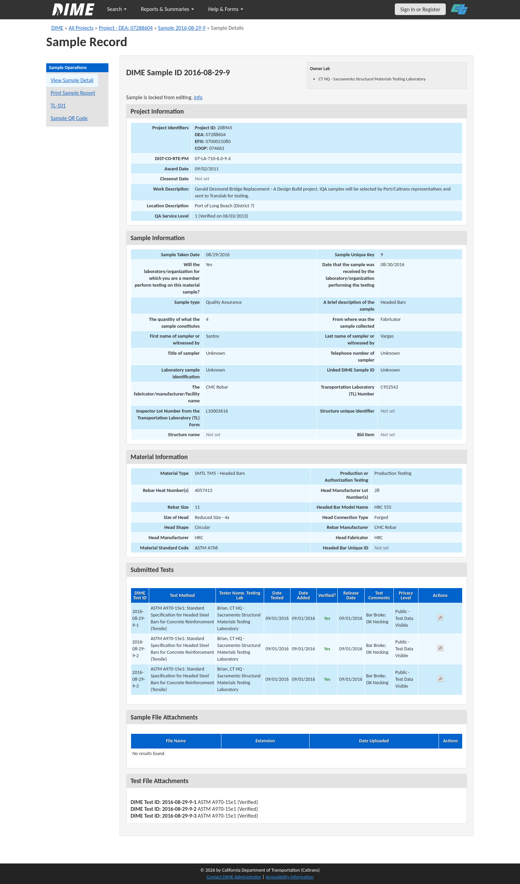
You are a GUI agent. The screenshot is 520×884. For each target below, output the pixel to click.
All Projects (81, 28)
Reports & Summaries (167, 9)
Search (117, 9)
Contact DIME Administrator (234, 877)
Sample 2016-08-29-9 (182, 28)
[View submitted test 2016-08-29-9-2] (440, 649)
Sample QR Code (69, 118)
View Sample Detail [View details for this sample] (72, 80)
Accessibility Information (289, 877)
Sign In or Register (420, 9)
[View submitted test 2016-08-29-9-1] (440, 619)
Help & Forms (225, 9)
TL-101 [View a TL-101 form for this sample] (58, 105)
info (198, 97)
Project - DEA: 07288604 (126, 28)
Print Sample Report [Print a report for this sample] (73, 93)
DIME (57, 28)
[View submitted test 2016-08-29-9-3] (440, 680)
